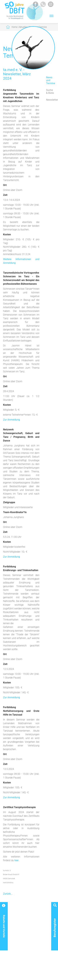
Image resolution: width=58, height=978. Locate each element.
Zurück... (8, 893)
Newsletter (50, 99)
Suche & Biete (50, 91)
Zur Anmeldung (11, 419)
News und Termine (50, 80)
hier (16, 860)
